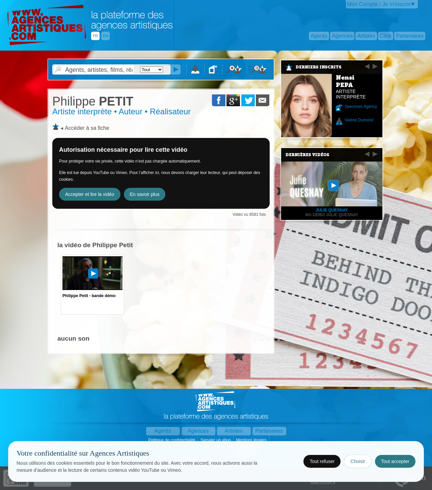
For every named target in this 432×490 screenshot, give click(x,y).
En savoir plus (145, 194)
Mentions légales (251, 440)
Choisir (357, 461)
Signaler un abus (216, 440)
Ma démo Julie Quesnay (331, 214)
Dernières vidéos (307, 154)
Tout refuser (321, 461)
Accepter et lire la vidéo (89, 194)
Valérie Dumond (359, 120)
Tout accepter (395, 461)
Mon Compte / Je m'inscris (378, 4)
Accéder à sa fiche (87, 128)
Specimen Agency (361, 106)
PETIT (92, 101)
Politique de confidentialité (172, 440)
